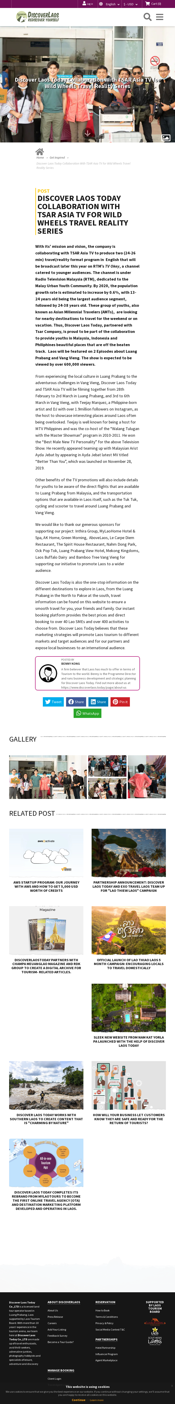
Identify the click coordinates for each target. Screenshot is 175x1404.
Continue (78, 1400)
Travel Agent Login (58, 1355)
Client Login (54, 1349)
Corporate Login (57, 1368)
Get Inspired (57, 128)
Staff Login (54, 1362)
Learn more (96, 1400)
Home (40, 128)
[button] (109, 4)
